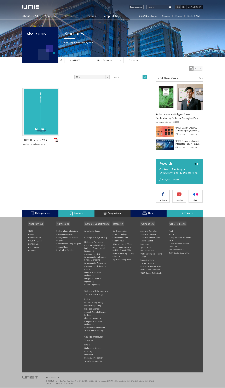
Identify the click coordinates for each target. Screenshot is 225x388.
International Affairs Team (150, 268)
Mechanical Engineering (93, 243)
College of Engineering (96, 238)
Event (171, 232)
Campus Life (110, 16)
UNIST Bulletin (177, 224)
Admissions (52, 16)
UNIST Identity (33, 245)
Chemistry (88, 353)
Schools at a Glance (92, 232)
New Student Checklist (65, 251)
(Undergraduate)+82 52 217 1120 (126, 381)
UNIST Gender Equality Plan (179, 254)
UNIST (34, 7)
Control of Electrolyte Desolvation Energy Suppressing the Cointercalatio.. (179, 173)
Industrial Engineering (93, 307)
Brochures (134, 60)
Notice (171, 235)
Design (87, 300)
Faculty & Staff (193, 16)
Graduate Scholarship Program (68, 244)
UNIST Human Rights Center (151, 274)
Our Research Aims (119, 232)
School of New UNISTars (93, 363)
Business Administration (93, 360)
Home (61, 60)
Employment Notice (176, 251)
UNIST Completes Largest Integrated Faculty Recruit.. (189, 143)
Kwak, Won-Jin (167, 180)
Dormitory (144, 245)
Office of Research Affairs (122, 245)
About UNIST (30, 16)
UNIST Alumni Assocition (150, 271)
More (200, 78)
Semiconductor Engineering (95, 264)
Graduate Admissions (64, 235)
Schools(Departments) (96, 224)
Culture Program (147, 264)
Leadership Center (147, 261)
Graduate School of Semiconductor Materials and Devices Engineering (96, 258)
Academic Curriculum (148, 232)
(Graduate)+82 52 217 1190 (146, 381)
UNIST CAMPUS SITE (194, 7)
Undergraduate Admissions (67, 232)
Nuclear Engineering (92, 286)
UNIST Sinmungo (52, 378)
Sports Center (145, 248)
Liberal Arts (88, 357)
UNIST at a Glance (35, 241)
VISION (31, 232)
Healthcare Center (147, 251)
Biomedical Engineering (93, 304)
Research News (118, 241)
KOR (178, 7)
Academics (72, 16)
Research (90, 16)
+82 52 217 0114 (93, 381)
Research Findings (119, 235)
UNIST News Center (147, 16)
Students (165, 16)
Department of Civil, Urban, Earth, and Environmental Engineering (95, 249)
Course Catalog (146, 241)
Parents (178, 16)
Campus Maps (33, 248)
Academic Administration (150, 238)
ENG (183, 7)
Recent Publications (120, 238)
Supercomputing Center (121, 260)
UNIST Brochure (34, 238)
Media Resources (108, 60)
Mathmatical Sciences (92, 350)
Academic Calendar (148, 235)
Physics (87, 347)
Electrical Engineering (92, 320)
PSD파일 (56, 140)
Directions (32, 251)
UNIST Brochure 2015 (35, 140)
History (31, 235)
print (191, 68)
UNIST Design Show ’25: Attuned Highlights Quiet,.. (188, 130)
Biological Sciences (91, 310)
